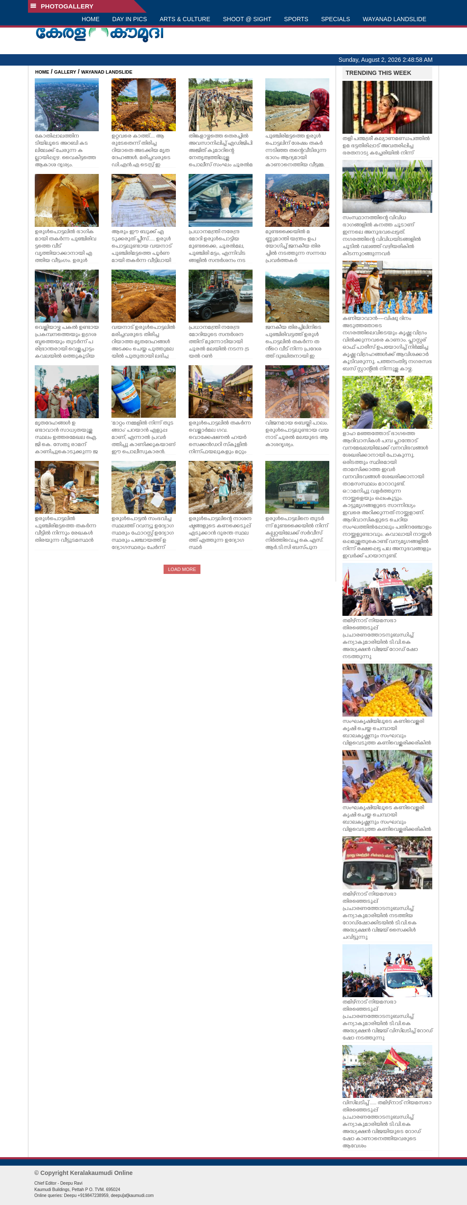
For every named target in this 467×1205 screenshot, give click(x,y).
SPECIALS (335, 19)
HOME (91, 19)
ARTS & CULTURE (185, 19)
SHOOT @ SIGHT (247, 19)
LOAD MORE (182, 569)
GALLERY (65, 71)
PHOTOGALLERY (62, 6)
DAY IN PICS (129, 19)
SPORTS (296, 19)
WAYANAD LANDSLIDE (394, 19)
